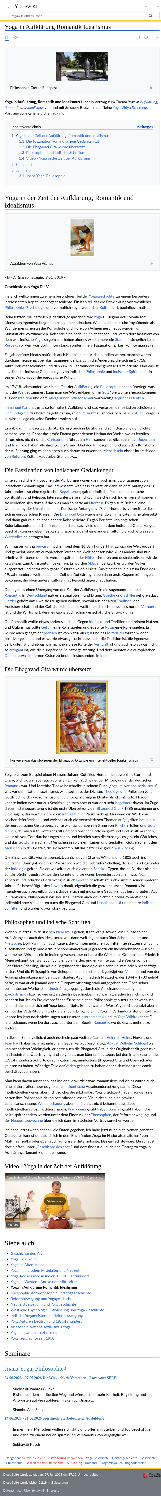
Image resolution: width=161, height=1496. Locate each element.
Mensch (50, 633)
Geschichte (148, 1458)
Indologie (18, 868)
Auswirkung (124, 848)
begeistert (123, 802)
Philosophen (110, 386)
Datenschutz (12, 1490)
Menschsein (113, 450)
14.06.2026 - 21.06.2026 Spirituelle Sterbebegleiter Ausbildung (54, 1418)
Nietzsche (13, 943)
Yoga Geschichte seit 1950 (33, 1338)
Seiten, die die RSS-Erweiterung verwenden (52, 1458)
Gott (105, 392)
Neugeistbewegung (27, 1120)
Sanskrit (100, 868)
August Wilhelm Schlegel (127, 1043)
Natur (109, 627)
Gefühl (46, 627)
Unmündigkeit (16, 413)
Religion (18, 456)
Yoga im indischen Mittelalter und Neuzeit (45, 1270)
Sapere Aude (133, 413)
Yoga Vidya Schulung (130, 107)
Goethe (109, 595)
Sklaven (94, 563)
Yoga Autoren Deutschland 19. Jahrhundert (46, 1321)
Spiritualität (138, 371)
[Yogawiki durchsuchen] (82, 15)
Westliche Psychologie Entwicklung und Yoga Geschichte (57, 1310)
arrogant (16, 649)
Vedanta (132, 971)
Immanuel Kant (17, 407)
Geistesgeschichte (124, 1458)
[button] (55, 1201)
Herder (10, 600)
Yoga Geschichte (24, 1259)
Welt (22, 392)
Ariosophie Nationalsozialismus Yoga (41, 1326)
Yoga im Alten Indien (27, 1264)
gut (89, 633)
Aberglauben (58, 398)
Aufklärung (148, 101)
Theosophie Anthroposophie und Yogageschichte (51, 1293)
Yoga (56, 113)
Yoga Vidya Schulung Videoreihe (124, 1463)
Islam (16, 445)
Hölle (89, 557)
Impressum (54, 1490)
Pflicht (120, 825)
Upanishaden (44, 508)
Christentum (57, 439)
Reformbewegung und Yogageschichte (42, 1298)
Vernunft (88, 413)
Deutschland (36, 595)
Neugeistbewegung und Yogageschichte (43, 1304)
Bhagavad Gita (72, 514)
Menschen (13, 848)
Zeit (64, 386)
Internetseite (91, 1016)
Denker (11, 655)
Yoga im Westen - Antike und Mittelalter (44, 1281)
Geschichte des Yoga (53, 1146)
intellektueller (73, 814)
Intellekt (96, 621)
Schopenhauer (129, 937)
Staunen (122, 339)
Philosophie (14, 307)
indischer (120, 371)
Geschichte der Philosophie (45, 1463)
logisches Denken (129, 398)
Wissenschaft (82, 398)
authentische (74, 1086)
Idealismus (35, 107)
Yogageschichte (101, 296)
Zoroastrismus (16, 994)
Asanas (115, 1109)
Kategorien (12, 1458)
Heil (89, 439)
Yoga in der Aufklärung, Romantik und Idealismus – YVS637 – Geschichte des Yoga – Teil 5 (65, 1177)
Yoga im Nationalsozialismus (133, 785)
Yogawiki (25, 6)
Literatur (96, 502)
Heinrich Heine (118, 1037)
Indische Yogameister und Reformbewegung (47, 1315)
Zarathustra (50, 988)
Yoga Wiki (125, 1016)
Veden (70, 1065)
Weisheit (34, 819)
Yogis (39, 339)
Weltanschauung (51, 1103)
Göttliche (26, 842)
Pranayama (77, 1109)
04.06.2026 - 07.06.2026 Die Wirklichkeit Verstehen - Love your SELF (60, 1378)
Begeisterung (70, 491)
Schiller (129, 595)
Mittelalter (115, 633)
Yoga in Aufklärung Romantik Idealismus (44, 1287)
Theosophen (101, 1114)
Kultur (105, 307)
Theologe (111, 791)
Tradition (24, 398)
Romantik (12, 107)
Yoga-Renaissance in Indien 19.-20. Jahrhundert (50, 1276)
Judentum (146, 439)
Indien (87, 333)
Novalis (57, 885)
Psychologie (35, 307)
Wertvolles (13, 536)
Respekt (11, 345)
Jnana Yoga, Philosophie (34, 1368)
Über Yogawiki (34, 1490)
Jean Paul (12, 1043)
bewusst (43, 546)
